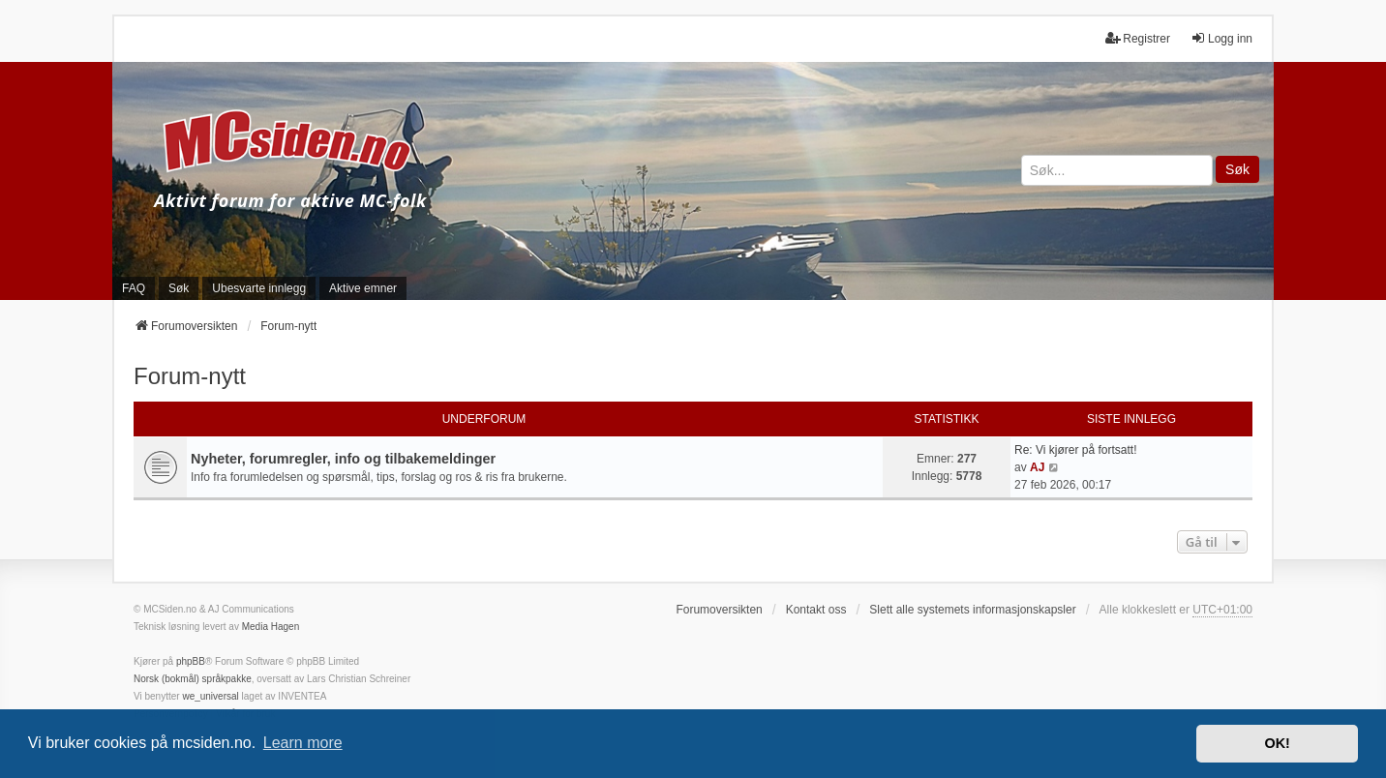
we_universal (210, 696)
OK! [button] (1276, 743)
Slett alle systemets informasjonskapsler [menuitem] (972, 609)
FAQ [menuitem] (133, 288)
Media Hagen (270, 626)
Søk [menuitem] (178, 288)
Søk (1237, 169)
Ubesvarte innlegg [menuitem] (259, 288)
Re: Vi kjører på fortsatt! (1075, 450)
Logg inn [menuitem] (1221, 38)
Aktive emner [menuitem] (363, 288)
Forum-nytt (190, 376)
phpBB (190, 661)
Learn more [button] (303, 742)
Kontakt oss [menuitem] (816, 609)
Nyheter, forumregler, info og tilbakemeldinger (343, 458)
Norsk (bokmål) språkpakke (193, 678)
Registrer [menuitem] (1137, 38)
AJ (1037, 467)
